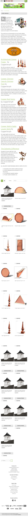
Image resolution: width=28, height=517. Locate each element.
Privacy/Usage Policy (14, 492)
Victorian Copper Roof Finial (19, 335)
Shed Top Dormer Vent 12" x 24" (20, 280)
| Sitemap (16, 513)
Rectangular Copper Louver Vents (20, 253)
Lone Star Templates (17, 514)
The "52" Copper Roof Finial (6, 308)
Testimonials (14, 485)
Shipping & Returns (14, 489)
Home (2, 10)
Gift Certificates (14, 476)
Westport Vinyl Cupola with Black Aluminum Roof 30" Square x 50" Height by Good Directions (20, 364)
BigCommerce (7, 514)
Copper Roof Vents (8, 99)
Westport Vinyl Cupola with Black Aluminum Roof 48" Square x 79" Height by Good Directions (7, 418)
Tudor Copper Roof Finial (5, 335)
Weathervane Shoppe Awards (14, 486)
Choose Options (7, 206)
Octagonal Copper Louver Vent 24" (20, 225)
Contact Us (14, 493)
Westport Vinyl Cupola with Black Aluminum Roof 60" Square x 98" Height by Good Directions (7, 446)
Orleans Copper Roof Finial (6, 253)
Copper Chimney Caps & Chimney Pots (7, 81)
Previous (3, 460)
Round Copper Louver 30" (6, 280)
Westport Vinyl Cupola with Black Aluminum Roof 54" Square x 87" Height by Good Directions (20, 418)
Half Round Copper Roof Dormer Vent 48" (7, 226)
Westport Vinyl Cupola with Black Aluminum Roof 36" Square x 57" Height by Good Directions (7, 391)
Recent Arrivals (6, 10)
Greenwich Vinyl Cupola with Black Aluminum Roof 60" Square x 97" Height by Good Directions (7, 199)
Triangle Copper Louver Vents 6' (20, 308)
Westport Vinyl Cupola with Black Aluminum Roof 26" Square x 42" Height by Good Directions (7, 364)
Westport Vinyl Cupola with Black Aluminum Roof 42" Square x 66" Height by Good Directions (20, 391)
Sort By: (10, 180)
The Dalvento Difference (10, 149)
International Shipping (14, 490)
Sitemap (14, 479)
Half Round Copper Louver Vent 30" (20, 198)
